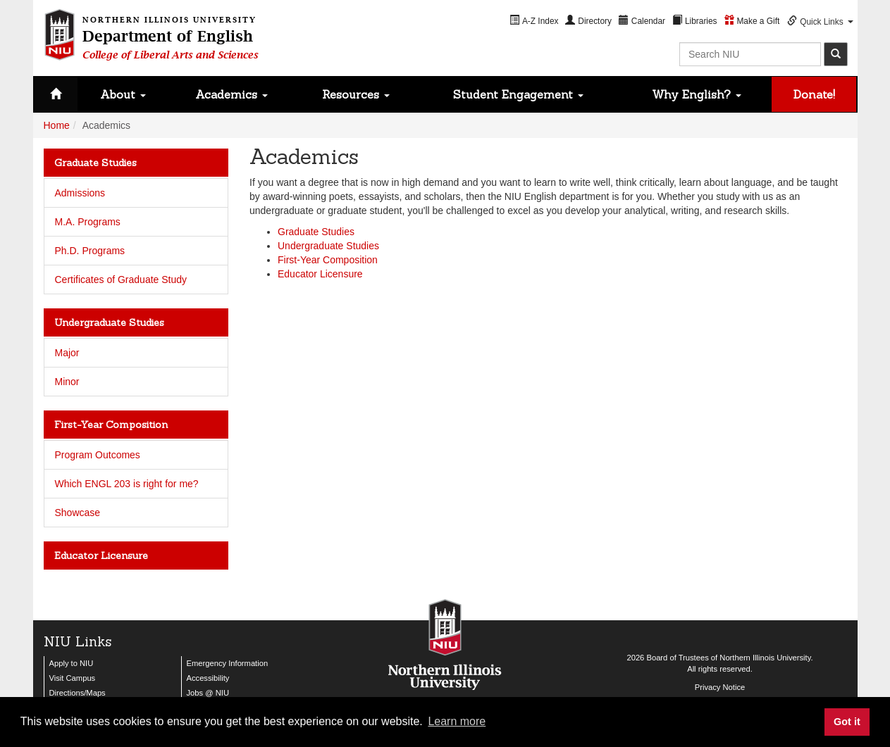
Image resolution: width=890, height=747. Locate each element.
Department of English (170, 36)
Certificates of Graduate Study (121, 279)
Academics (231, 94)
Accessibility (208, 678)
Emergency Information (227, 663)
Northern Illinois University (764, 657)
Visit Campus (72, 678)
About (123, 94)
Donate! (814, 94)
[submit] (836, 54)
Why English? (696, 94)
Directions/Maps (77, 693)
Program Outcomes (97, 454)
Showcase (78, 512)
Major (67, 352)
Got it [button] (847, 721)
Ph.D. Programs (90, 250)
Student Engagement (518, 94)
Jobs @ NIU (208, 693)
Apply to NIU (71, 663)
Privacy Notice (720, 687)
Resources (356, 94)
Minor (67, 381)
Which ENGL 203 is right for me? (127, 483)
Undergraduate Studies (328, 245)
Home (57, 125)
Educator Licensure (320, 274)
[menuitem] (534, 21)
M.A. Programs (87, 221)
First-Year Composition (328, 259)
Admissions (80, 193)
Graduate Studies (316, 231)
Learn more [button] (457, 721)
